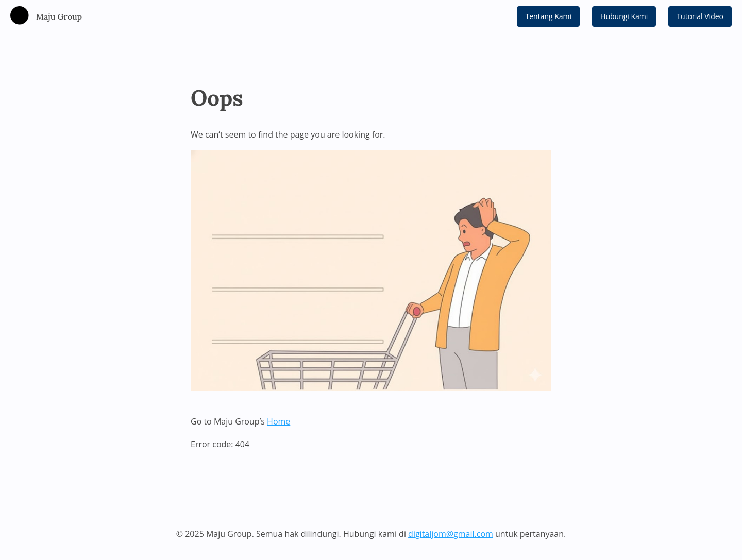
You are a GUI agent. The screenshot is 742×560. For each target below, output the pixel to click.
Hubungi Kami (624, 16)
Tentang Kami (548, 16)
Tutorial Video (700, 16)
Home (278, 421)
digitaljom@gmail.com (450, 533)
